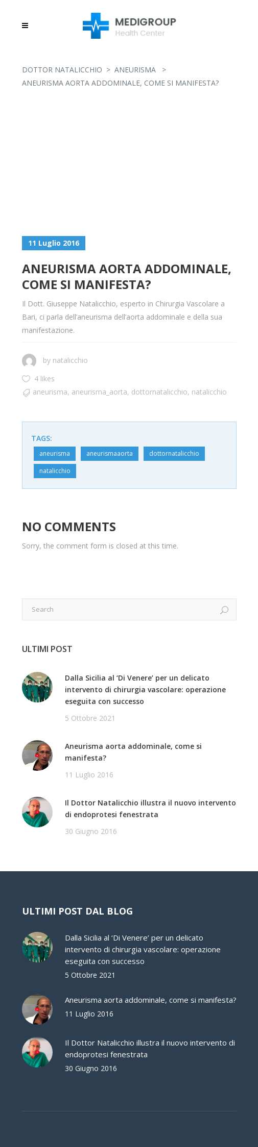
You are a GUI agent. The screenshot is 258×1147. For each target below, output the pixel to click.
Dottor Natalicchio (62, 69)
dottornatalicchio (159, 392)
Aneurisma (135, 69)
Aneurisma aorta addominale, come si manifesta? (133, 752)
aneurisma (54, 453)
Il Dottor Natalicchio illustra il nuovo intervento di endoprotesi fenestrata (150, 808)
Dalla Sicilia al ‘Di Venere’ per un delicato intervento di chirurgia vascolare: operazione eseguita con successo (145, 689)
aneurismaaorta (109, 453)
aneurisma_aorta (99, 392)
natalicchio (70, 360)
